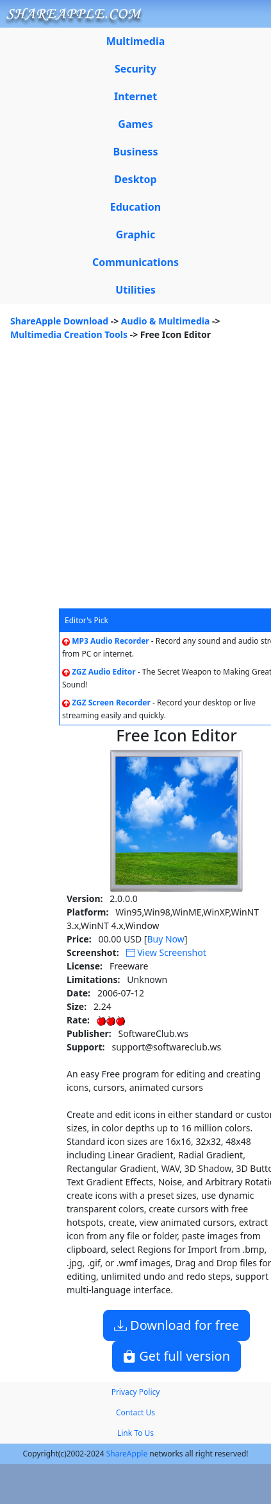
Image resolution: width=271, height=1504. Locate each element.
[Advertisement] (120, 481)
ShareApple (127, 1453)
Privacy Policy (135, 1391)
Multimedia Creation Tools (68, 334)
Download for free (176, 1325)
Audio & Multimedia (165, 321)
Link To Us (135, 1433)
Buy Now (165, 939)
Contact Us (135, 1412)
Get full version (176, 1356)
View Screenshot (166, 952)
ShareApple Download (59, 321)
